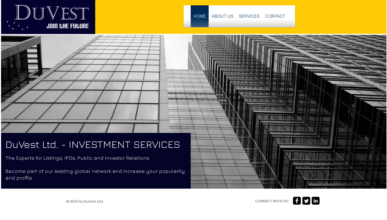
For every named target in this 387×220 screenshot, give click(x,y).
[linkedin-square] (316, 201)
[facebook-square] (297, 201)
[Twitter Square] (306, 201)
